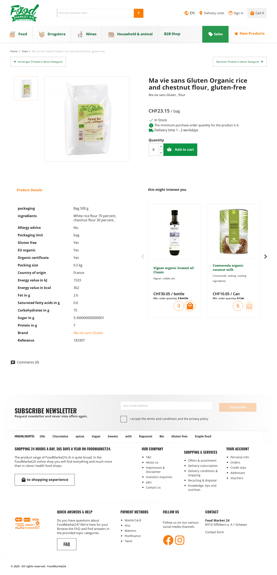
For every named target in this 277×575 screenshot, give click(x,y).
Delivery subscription (203, 466)
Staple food (203, 436)
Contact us (153, 487)
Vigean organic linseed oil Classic (173, 272)
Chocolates (60, 436)
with (128, 436)
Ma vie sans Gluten (88, 334)
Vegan (96, 436)
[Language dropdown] (189, 14)
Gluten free (179, 436)
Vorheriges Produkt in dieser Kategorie (38, 63)
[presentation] (143, 258)
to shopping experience (44, 479)
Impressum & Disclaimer (155, 470)
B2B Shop (172, 35)
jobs (149, 482)
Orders (235, 462)
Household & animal (130, 36)
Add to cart (186, 151)
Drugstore (52, 36)
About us (152, 462)
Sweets (113, 436)
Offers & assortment (202, 460)
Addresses (237, 473)
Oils (42, 436)
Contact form (214, 532)
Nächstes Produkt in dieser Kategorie (239, 63)
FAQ (66, 544)
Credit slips (238, 468)
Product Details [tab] (29, 191)
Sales (215, 35)
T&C (149, 457)
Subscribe (238, 407)
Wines (86, 36)
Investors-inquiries (159, 477)
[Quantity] (154, 151)
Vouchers (236, 478)
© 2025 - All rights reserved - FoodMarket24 (38, 566)
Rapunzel (145, 436)
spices (80, 436)
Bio (161, 436)
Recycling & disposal (202, 480)
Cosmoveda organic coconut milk (228, 269)
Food (18, 36)
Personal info (239, 457)
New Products (249, 35)
